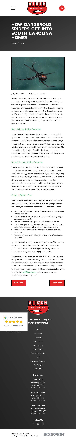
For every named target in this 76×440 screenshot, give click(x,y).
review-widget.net (17, 331)
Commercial (38, 345)
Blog (38, 357)
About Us (38, 334)
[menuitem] (14, 436)
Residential (38, 341)
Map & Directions (38, 387)
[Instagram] (43, 424)
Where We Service (38, 353)
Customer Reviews (38, 361)
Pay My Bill (38, 365)
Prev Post (18, 282)
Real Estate (38, 349)
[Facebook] (33, 424)
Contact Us (38, 369)
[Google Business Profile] (38, 424)
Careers (38, 337)
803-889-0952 (38, 322)
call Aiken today (29, 272)
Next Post (57, 282)
